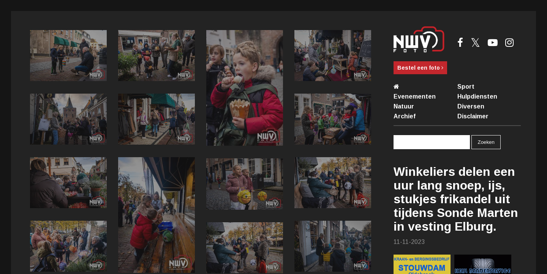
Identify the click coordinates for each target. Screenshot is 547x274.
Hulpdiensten (477, 96)
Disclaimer (473, 116)
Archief (405, 116)
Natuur (404, 106)
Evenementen (415, 96)
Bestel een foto (420, 68)
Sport (465, 86)
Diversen (470, 106)
